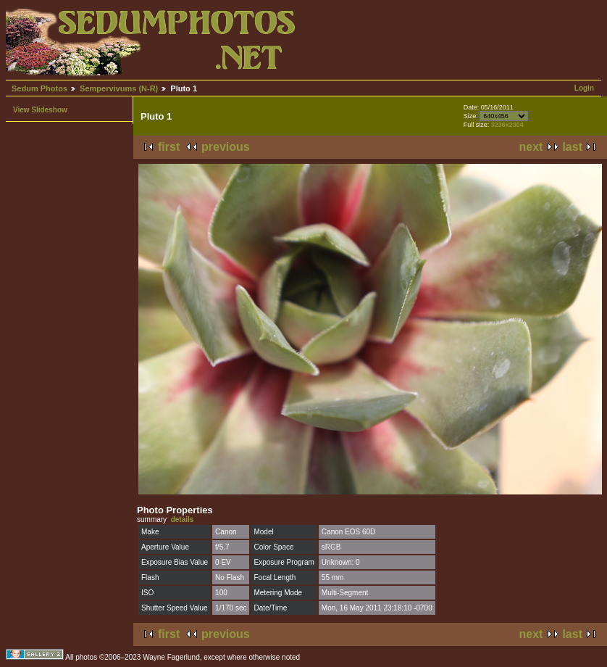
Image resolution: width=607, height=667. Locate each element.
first (169, 147)
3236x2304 (507, 124)
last (572, 147)
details (182, 519)
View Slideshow (40, 110)
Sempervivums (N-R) (119, 88)
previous (225, 147)
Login (584, 88)
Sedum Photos (39, 88)
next (531, 147)
